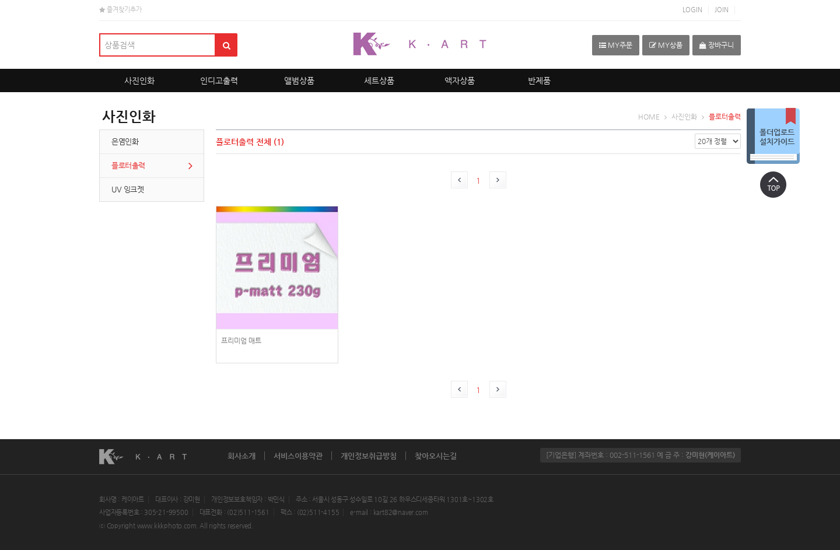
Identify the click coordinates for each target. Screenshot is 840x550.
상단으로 (773, 184)
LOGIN (692, 9)
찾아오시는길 (436, 455)
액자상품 (459, 80)
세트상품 (379, 80)
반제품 (539, 80)
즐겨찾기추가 (120, 9)
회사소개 (242, 455)
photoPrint (277, 291)
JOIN (722, 9)
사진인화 (139, 80)
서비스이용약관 (298, 455)
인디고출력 (219, 80)
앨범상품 (299, 80)
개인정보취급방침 (369, 455)
